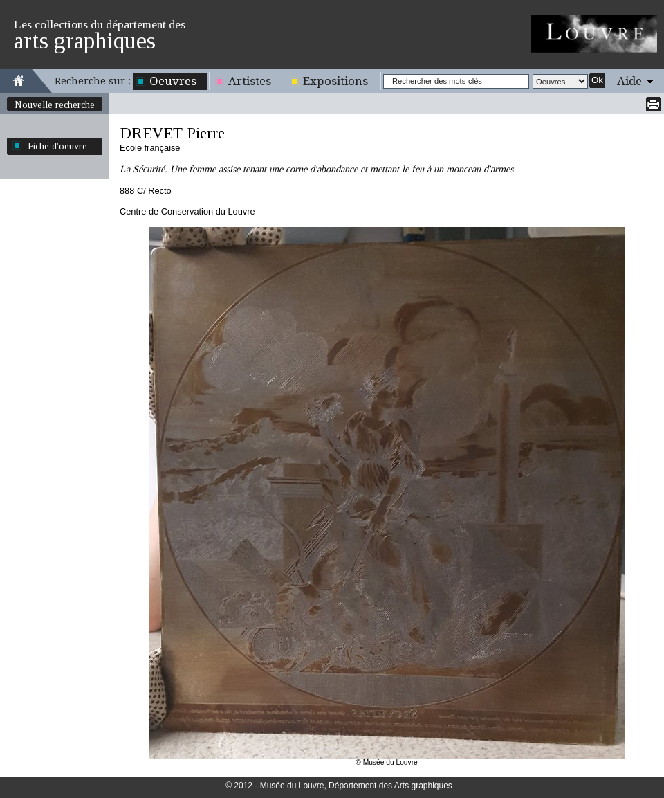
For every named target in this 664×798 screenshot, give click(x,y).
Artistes (249, 81)
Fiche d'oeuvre (57, 146)
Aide (629, 81)
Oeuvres (172, 81)
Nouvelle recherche (55, 104)
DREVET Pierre (172, 133)
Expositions (335, 81)
